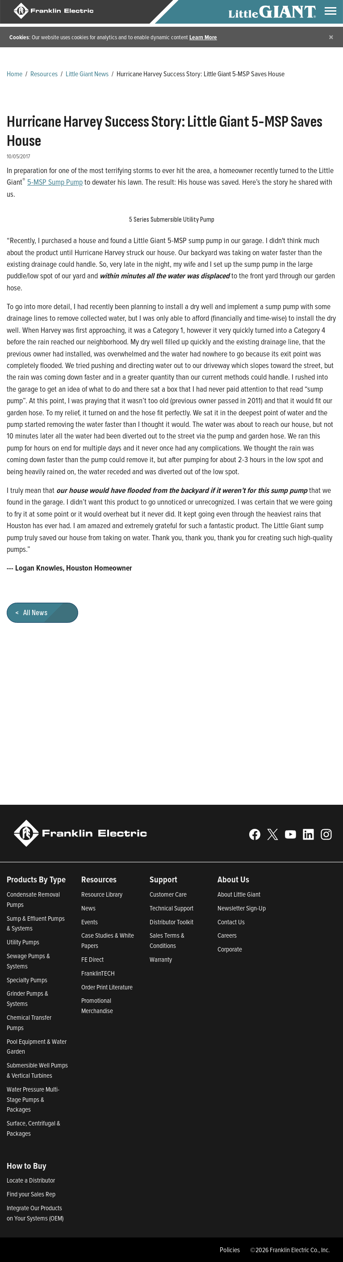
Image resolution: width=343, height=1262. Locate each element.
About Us (233, 879)
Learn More (203, 37)
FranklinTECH (98, 973)
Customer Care (168, 894)
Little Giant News (87, 74)
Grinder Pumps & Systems (27, 998)
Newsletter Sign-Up (242, 908)
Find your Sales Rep (31, 1194)
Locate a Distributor (31, 1180)
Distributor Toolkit (171, 922)
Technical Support (171, 908)
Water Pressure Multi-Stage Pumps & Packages (33, 1099)
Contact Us (231, 922)
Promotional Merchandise (97, 1005)
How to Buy (26, 1165)
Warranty (161, 959)
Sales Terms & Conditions (167, 940)
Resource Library (101, 894)
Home (14, 74)
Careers (227, 935)
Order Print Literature (107, 987)
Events (89, 922)
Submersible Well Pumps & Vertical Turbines (37, 1070)
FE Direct (92, 959)
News (88, 908)
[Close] (331, 36)
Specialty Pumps (27, 980)
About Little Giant (239, 894)
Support (163, 879)
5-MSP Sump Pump (55, 181)
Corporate (230, 949)
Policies (230, 1249)
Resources (44, 74)
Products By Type (36, 879)
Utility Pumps (23, 942)
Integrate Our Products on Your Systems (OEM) (35, 1213)
